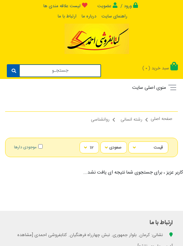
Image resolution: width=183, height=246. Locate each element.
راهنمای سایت (114, 16)
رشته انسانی (131, 119)
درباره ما (89, 16)
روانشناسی (100, 119)
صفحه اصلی (161, 119)
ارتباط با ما (67, 16)
